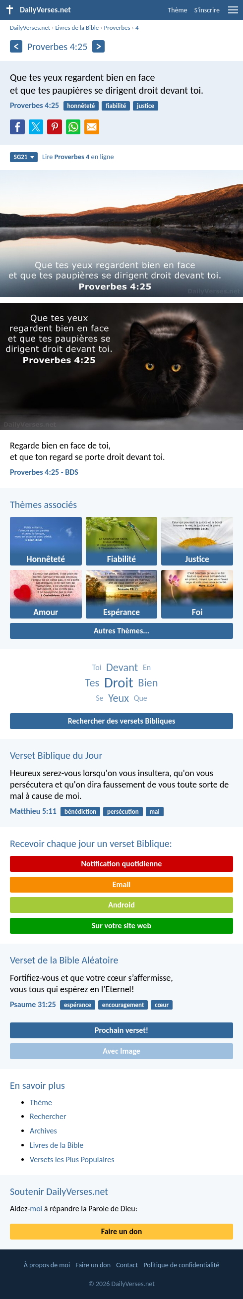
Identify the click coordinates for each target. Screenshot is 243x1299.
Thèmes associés (43, 504)
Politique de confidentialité (181, 1265)
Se (99, 698)
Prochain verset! (121, 1030)
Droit (118, 682)
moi (36, 1208)
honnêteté (81, 106)
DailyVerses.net (30, 27)
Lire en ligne (78, 156)
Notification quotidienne (121, 863)
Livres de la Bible (77, 27)
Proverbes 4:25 (34, 105)
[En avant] (98, 46)
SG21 (24, 157)
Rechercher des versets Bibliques (122, 721)
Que (140, 698)
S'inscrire (207, 10)
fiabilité (116, 106)
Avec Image (121, 1051)
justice (145, 106)
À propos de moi (47, 1265)
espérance (77, 1005)
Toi (96, 667)
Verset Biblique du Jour (56, 755)
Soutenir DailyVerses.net (59, 1191)
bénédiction (80, 811)
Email (122, 884)
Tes (92, 682)
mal (155, 811)
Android (121, 904)
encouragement (123, 1005)
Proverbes (117, 27)
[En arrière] (16, 46)
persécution (123, 811)
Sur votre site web (121, 925)
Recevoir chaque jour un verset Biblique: (91, 843)
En (147, 667)
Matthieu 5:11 (33, 811)
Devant (122, 667)
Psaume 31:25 (33, 1004)
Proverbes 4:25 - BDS (44, 472)
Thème (177, 10)
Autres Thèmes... (121, 630)
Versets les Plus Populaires (72, 1159)
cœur (162, 1005)
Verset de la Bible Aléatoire (64, 960)
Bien (148, 682)
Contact (127, 1265)
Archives (43, 1130)
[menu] (233, 13)
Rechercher (48, 1116)
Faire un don (121, 1231)
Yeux (118, 698)
